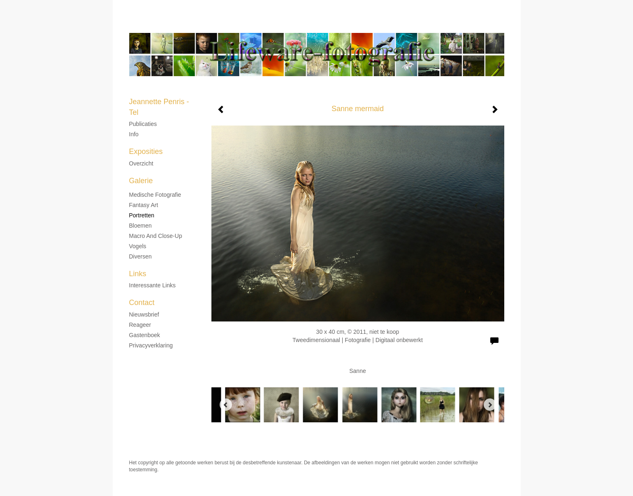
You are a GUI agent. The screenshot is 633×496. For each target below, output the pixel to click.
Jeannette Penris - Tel (293, 24)
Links (137, 274)
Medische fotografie (155, 194)
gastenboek (144, 335)
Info (134, 134)
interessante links (152, 285)
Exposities (146, 151)
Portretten (141, 215)
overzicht (141, 163)
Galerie (141, 181)
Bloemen (140, 225)
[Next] (490, 404)
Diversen (140, 256)
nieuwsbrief (144, 314)
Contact (142, 302)
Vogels (137, 246)
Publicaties (143, 124)
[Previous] (226, 404)
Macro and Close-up (155, 236)
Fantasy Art (143, 205)
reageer (140, 324)
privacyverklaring (151, 345)
